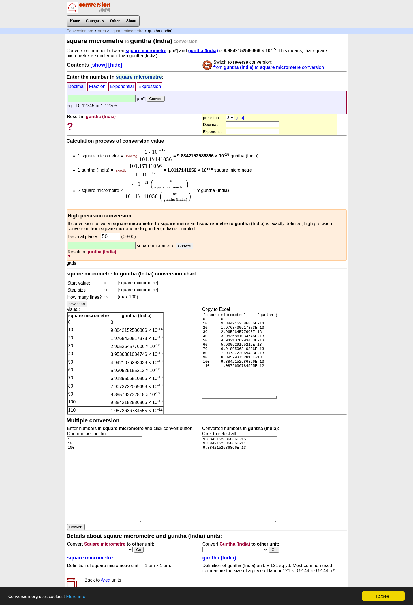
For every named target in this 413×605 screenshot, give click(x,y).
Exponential (122, 86)
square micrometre (127, 31)
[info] (240, 117)
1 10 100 (104, 479)
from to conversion (268, 67)
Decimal (76, 86)
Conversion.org (80, 31)
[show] (99, 65)
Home (75, 21)
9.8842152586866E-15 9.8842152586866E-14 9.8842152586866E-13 (239, 479)
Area (102, 31)
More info (75, 597)
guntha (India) (203, 50)
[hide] (115, 65)
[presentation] (155, 155)
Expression (149, 86)
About (131, 21)
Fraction (97, 86)
